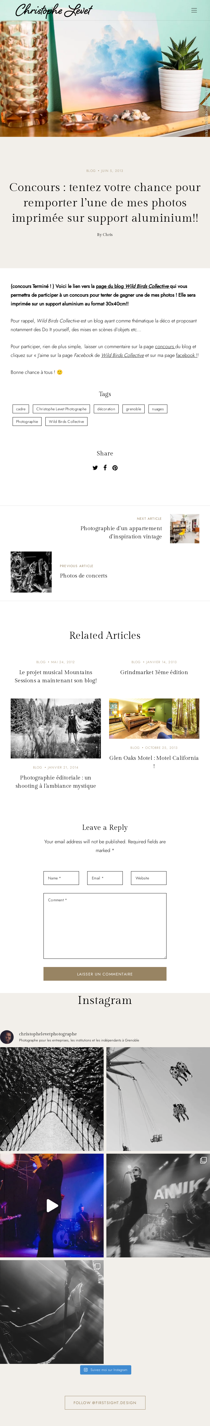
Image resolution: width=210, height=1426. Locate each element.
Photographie (27, 421)
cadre (20, 409)
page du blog (133, 286)
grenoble (133, 409)
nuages (158, 409)
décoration (106, 409)
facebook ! (186, 355)
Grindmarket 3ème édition (154, 672)
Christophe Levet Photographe (61, 409)
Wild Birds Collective (122, 355)
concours (165, 346)
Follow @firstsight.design (105, 1402)
